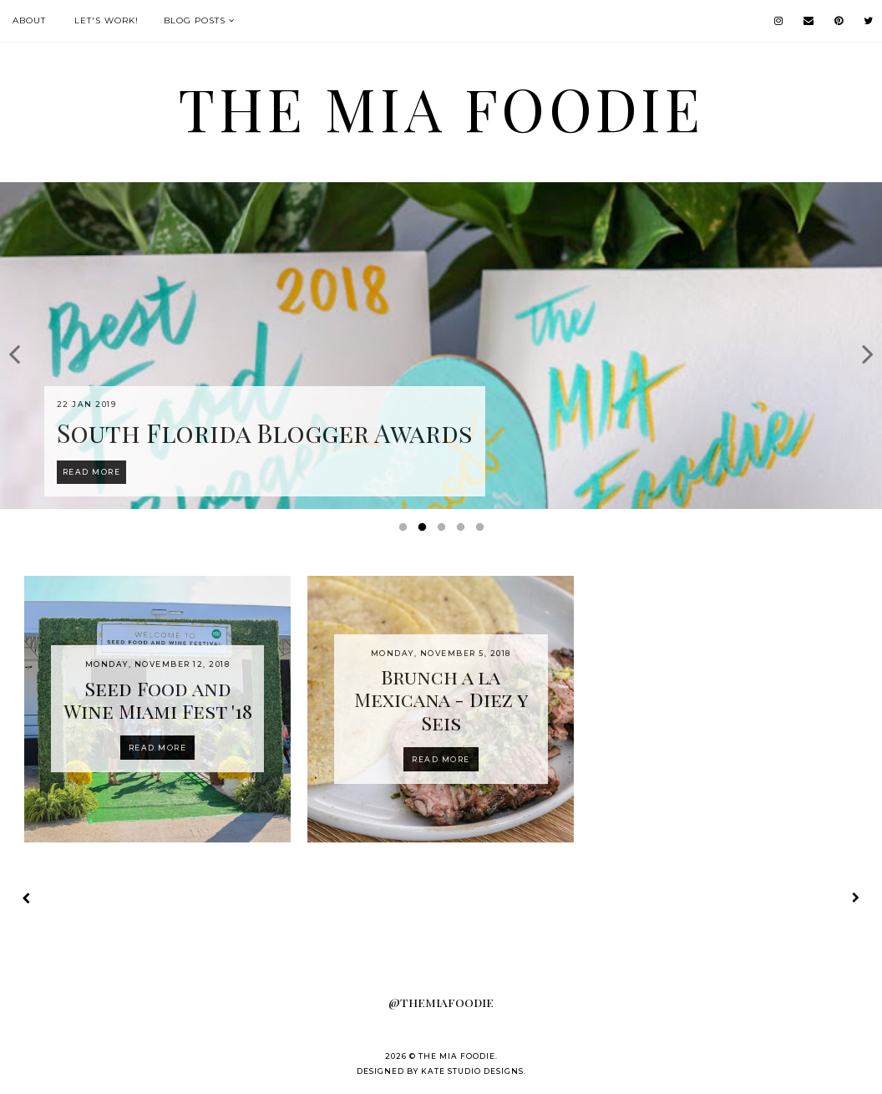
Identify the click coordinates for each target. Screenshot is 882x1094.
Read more (158, 747)
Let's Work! (106, 20)
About (29, 20)
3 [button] (444, 530)
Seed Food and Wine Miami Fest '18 (157, 700)
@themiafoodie (441, 1002)
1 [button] (406, 530)
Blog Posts (195, 20)
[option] (441, 345)
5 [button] (482, 530)
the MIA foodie (441, 108)
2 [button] (425, 530)
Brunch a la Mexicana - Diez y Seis (441, 699)
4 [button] (463, 530)
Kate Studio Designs (472, 1071)
